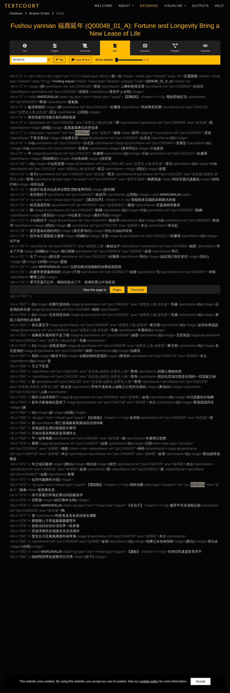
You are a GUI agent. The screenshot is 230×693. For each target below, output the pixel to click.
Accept (200, 681)
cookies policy (149, 681)
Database (149, 5)
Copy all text (81, 59)
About (125, 5)
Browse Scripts (39, 13)
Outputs (200, 5)
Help (219, 5)
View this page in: (95, 289)
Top (59, 59)
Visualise (174, 5)
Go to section (104, 59)
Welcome (103, 5)
